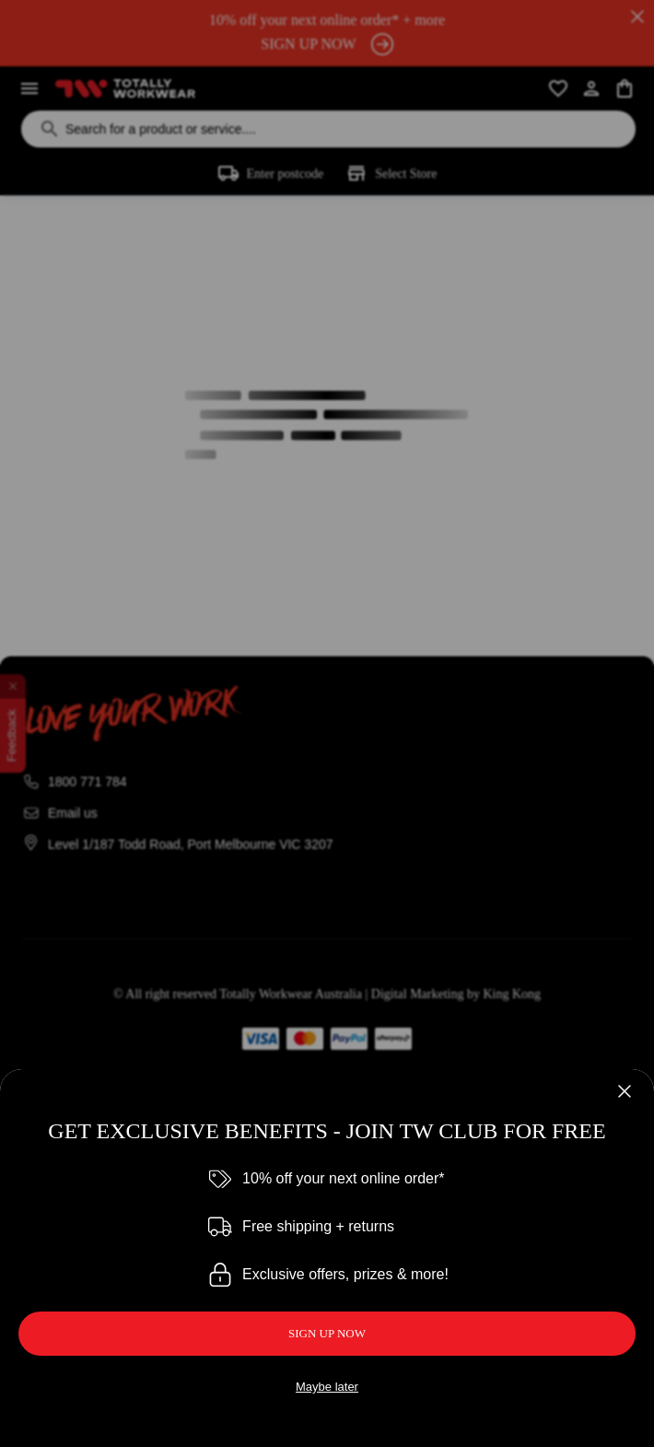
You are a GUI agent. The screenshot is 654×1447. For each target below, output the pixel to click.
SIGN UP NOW (327, 1333)
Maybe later (327, 1387)
